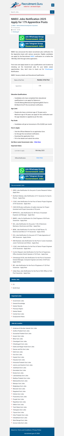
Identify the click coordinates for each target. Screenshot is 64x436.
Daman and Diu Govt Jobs (21, 349)
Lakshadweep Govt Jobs (20, 375)
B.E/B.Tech (16, 288)
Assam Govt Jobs (18, 336)
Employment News (19, 316)
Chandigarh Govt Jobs (20, 341)
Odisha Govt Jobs (18, 394)
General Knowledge (19, 303)
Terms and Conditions (24, 430)
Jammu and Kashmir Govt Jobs (23, 365)
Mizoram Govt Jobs (19, 389)
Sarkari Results (17, 306)
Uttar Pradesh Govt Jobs (20, 415)
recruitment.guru (29, 433)
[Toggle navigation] (52, 5)
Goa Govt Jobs (17, 354)
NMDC (32, 56)
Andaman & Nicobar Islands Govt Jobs (25, 328)
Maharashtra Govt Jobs (20, 381)
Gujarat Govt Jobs (18, 357)
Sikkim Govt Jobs (18, 404)
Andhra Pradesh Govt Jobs (21, 331)
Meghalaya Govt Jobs (19, 386)
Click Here (39, 158)
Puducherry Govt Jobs (20, 397)
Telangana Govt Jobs (19, 410)
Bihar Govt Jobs (18, 339)
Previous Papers (18, 309)
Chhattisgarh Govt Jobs (20, 344)
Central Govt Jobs (18, 314)
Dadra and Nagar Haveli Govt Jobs (23, 347)
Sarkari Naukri (17, 311)
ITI (14, 284)
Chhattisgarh (16, 32)
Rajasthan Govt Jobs (19, 402)
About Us (14, 430)
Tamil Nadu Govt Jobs (20, 407)
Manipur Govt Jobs (19, 383)
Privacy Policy (36, 430)
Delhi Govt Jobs (18, 352)
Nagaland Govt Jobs (19, 391)
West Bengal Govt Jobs (20, 420)
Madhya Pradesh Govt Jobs (21, 378)
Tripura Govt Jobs (18, 412)
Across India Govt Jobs (20, 423)
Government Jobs (18, 301)
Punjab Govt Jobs (18, 399)
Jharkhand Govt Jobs (19, 368)
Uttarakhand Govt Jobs (20, 418)
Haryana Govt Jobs (19, 360)
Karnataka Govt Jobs (19, 370)
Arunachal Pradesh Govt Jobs (22, 333)
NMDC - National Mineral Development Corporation (25, 25)
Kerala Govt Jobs (18, 373)
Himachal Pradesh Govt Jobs (22, 362)
